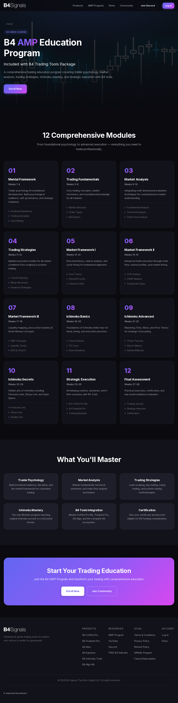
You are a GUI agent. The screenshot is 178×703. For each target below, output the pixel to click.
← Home (8, 24)
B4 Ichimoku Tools (92, 658)
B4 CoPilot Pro (90, 635)
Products (78, 5)
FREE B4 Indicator (118, 652)
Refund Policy (141, 646)
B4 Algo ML (88, 664)
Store (112, 5)
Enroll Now (15, 88)
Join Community (102, 591)
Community (126, 5)
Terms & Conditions (144, 635)
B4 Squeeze (88, 652)
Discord (112, 646)
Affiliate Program (143, 652)
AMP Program (96, 5)
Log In (168, 5)
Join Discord (148, 5)
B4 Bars (86, 646)
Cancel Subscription (145, 658)
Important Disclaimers (16, 693)
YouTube (113, 640)
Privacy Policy (141, 640)
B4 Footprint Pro (91, 640)
